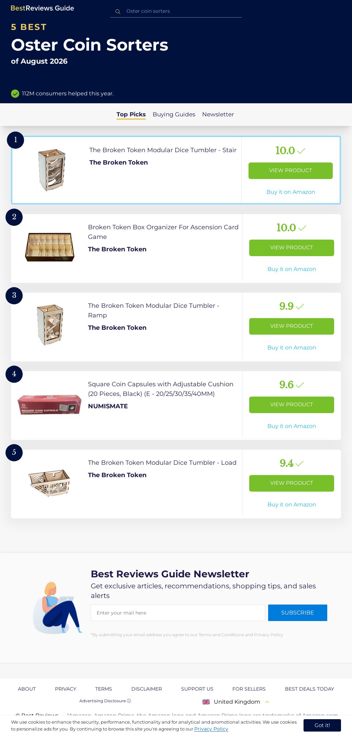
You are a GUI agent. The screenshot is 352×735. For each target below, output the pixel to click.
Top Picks (131, 114)
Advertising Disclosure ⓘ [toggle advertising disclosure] (105, 700)
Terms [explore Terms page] (103, 689)
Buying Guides (174, 114)
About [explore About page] (27, 689)
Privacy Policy (211, 729)
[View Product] (176, 170)
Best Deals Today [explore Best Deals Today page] (309, 689)
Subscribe (297, 612)
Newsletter (218, 114)
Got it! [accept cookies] (322, 725)
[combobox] (176, 11)
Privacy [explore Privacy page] (65, 689)
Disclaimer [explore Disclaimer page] (146, 689)
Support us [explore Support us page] (197, 689)
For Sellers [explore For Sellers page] (249, 689)
